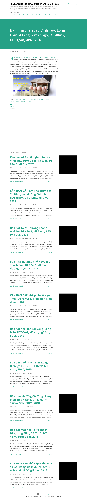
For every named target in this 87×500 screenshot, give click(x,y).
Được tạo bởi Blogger (43, 494)
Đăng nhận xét (19, 181)
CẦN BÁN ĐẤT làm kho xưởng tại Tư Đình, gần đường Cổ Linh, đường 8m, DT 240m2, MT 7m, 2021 (31, 196)
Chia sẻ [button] (12, 106)
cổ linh (36, 99)
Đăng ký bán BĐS (36, 14)
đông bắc (41, 99)
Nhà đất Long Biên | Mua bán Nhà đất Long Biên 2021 (35, 4)
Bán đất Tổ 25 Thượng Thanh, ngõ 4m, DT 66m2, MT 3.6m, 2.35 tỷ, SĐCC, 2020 (30, 231)
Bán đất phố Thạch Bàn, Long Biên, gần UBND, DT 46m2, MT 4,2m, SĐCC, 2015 (29, 366)
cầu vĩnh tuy (30, 99)
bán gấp (24, 99)
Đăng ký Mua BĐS (23, 14)
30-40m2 (19, 99)
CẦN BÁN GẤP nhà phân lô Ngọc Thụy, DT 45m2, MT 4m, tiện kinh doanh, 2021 (31, 298)
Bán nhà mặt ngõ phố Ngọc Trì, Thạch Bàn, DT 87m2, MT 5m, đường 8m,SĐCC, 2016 (30, 265)
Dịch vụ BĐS (47, 14)
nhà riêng (12, 101)
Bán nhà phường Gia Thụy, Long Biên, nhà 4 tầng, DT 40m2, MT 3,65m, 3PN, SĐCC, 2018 (30, 399)
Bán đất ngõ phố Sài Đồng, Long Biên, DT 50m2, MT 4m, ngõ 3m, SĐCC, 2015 (30, 332)
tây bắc (29, 101)
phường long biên (21, 101)
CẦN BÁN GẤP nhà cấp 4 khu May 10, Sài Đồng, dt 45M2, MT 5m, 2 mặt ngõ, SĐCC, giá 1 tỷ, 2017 (31, 467)
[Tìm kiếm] (70, 4)
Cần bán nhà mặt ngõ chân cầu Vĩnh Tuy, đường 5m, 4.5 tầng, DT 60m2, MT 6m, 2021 (31, 160)
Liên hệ (56, 14)
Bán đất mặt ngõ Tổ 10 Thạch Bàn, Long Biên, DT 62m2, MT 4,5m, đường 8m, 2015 (28, 433)
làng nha (47, 99)
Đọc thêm (50, 181)
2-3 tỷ (15, 99)
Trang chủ (12, 14)
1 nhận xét (18, 219)
